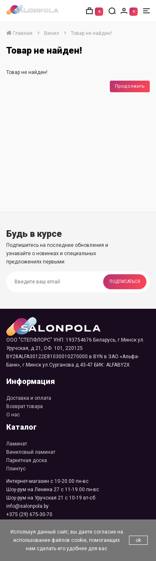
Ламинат (16, 444)
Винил (51, 33)
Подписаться (124, 281)
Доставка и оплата (28, 398)
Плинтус (16, 469)
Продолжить (130, 86)
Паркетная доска (26, 460)
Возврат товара (24, 406)
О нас (13, 415)
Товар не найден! (91, 33)
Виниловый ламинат (30, 452)
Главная (19, 33)
